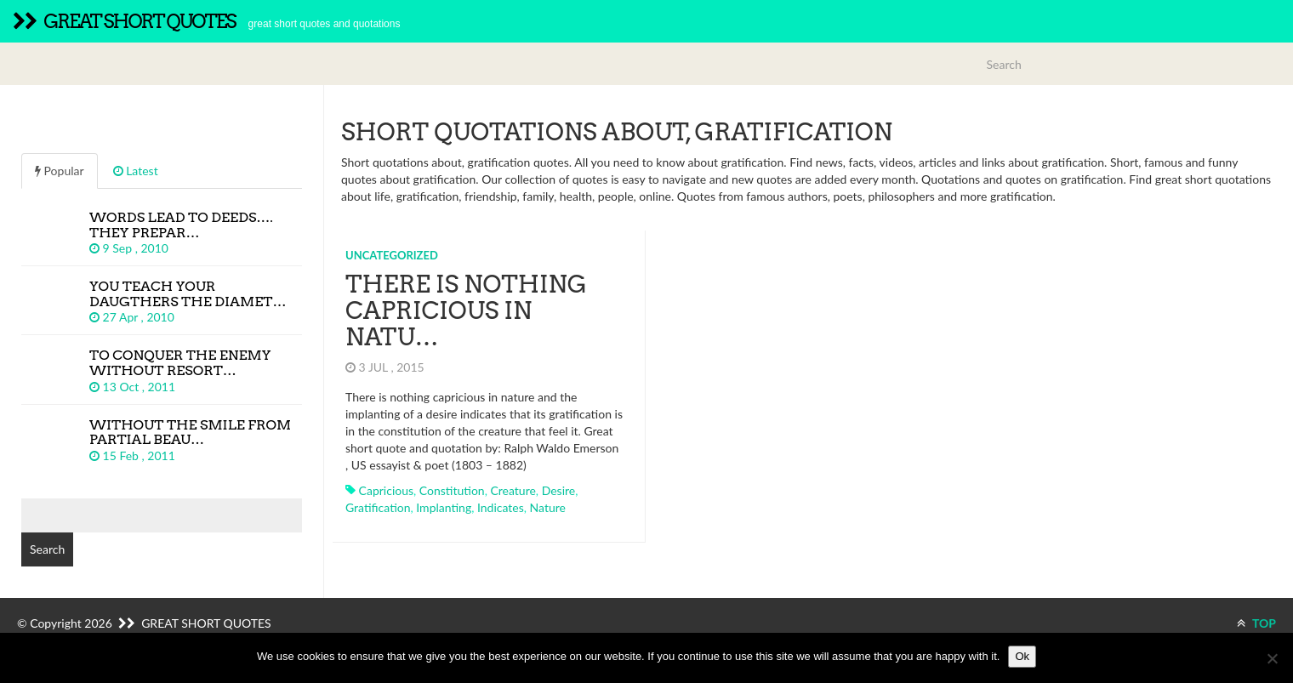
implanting (443, 507)
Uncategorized (391, 255)
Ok (1022, 656)
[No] (1271, 658)
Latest (135, 170)
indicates (500, 507)
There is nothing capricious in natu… (466, 310)
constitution (452, 490)
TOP (1256, 623)
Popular (59, 170)
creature (512, 490)
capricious (386, 490)
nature (548, 507)
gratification (378, 507)
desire (559, 490)
